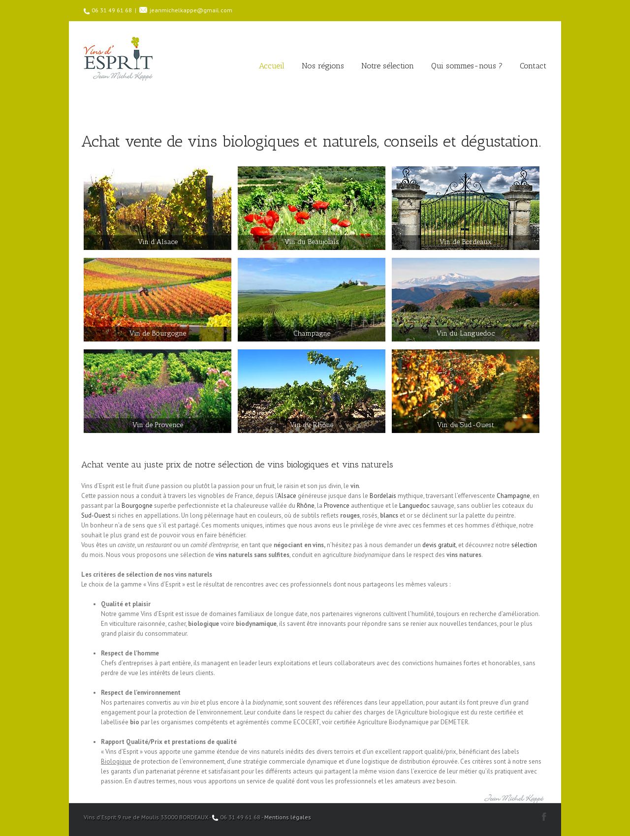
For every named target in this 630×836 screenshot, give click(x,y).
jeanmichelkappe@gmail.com (191, 10)
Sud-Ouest (95, 515)
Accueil (271, 65)
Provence (336, 505)
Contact (533, 65)
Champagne (513, 496)
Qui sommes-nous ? (467, 65)
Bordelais (383, 496)
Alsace (287, 496)
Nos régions (323, 65)
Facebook (544, 816)
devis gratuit (439, 545)
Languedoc (414, 505)
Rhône (306, 505)
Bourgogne (137, 505)
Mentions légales (287, 817)
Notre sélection (387, 65)
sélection (524, 545)
